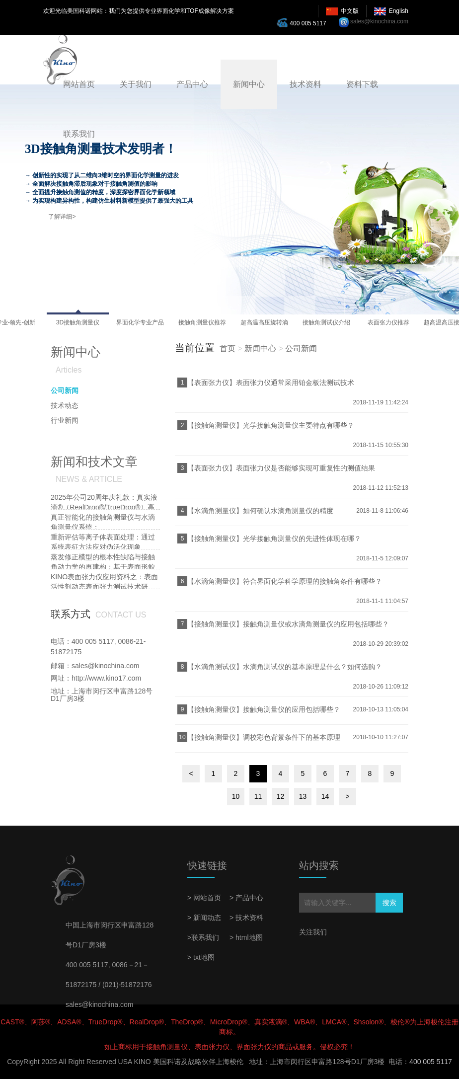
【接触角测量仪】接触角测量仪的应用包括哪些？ (263, 709)
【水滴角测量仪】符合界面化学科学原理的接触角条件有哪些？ (284, 581)
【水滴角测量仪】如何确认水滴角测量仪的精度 (260, 511)
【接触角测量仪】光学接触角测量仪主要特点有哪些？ (270, 425)
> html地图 (246, 937)
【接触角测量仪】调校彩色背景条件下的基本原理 (263, 737)
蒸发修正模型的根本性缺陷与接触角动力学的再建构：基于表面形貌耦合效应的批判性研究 (103, 567)
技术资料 (305, 84)
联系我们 (79, 134)
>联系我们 (203, 937)
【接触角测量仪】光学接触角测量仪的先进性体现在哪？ (274, 538)
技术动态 (64, 405)
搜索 (389, 903)
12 (281, 796)
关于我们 (136, 84)
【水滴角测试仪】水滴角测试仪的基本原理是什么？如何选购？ (284, 667)
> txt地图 (201, 957)
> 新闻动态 (204, 918)
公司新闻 (301, 348)
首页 (227, 348)
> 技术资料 (246, 918)
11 (258, 796)
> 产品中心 (246, 898)
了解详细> (62, 216)
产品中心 (192, 84)
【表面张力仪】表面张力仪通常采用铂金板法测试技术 (270, 382)
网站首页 (79, 84)
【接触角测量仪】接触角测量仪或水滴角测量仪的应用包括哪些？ (288, 624)
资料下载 (362, 84)
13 (303, 796)
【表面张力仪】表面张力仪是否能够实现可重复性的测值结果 (281, 468)
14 (325, 796)
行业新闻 (64, 420)
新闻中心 (249, 84)
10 (236, 796)
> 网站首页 (204, 898)
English (398, 10)
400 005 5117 (304, 22)
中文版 (350, 10)
